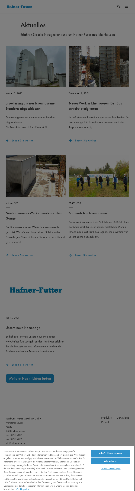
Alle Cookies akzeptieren (110, 453)
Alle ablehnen (110, 460)
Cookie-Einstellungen (111, 468)
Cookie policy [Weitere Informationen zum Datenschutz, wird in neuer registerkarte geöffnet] (22, 489)
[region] (67, 468)
